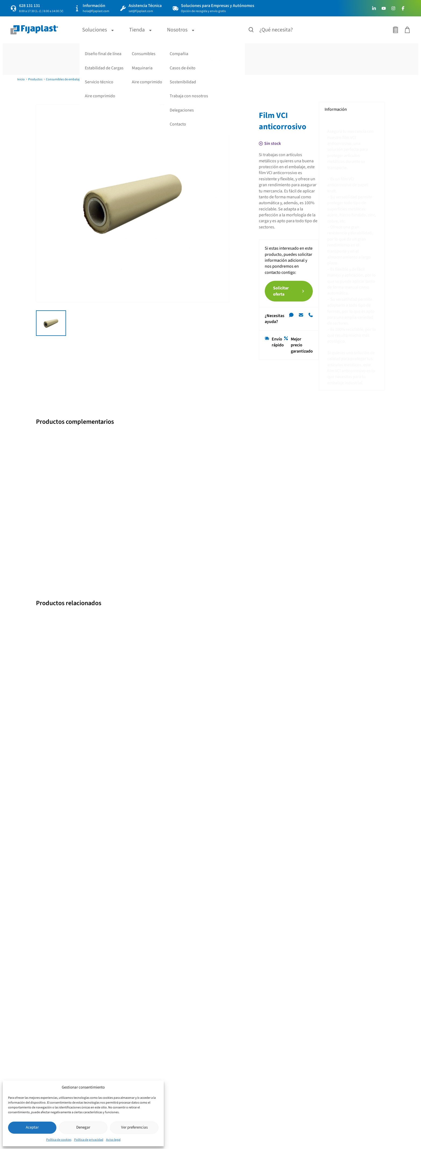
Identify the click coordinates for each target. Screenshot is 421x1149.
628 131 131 (29, 6)
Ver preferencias (134, 1127)
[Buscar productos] (251, 29)
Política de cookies (58, 1139)
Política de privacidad (88, 1139)
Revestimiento (138, 79)
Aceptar (32, 1127)
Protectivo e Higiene (111, 79)
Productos (35, 79)
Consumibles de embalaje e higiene (70, 79)
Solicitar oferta (287, 217)
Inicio (21, 79)
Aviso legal (113, 1139)
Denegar (83, 1127)
